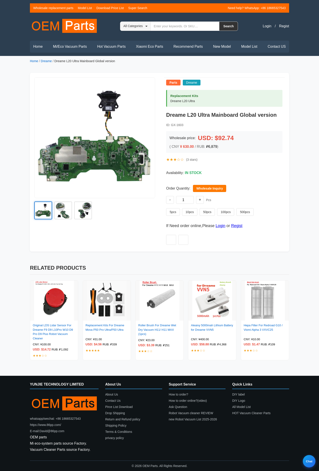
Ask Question (178, 407)
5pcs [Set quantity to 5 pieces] (173, 212)
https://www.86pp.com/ (45, 425)
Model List (85, 8)
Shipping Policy (115, 425)
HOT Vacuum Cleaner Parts (251, 413)
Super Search (137, 8)
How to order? (178, 394)
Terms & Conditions (118, 431)
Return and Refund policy (122, 419)
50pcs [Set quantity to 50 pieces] (207, 212)
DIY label (238, 394)
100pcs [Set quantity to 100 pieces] (226, 212)
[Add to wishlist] (171, 240)
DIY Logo (238, 400)
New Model (222, 46)
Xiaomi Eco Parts (149, 46)
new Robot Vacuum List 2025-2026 (193, 419)
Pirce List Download (119, 407)
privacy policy (114, 438)
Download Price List (110, 8)
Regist (284, 26)
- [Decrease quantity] (170, 200)
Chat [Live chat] (309, 461)
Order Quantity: (178, 188)
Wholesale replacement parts (53, 8)
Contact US (277, 46)
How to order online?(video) (188, 400)
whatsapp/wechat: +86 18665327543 (55, 418)
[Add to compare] (183, 240)
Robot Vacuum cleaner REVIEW (191, 413)
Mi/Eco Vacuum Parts (70, 46)
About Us (111, 394)
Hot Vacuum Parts (111, 46)
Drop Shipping (115, 413)
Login (267, 26)
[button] (95, 137)
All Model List (241, 407)
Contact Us (113, 400)
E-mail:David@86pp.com (47, 431)
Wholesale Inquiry (209, 188)
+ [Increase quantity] (200, 200)
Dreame (46, 61)
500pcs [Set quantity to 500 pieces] (245, 212)
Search (228, 26)
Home (38, 46)
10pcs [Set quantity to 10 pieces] (190, 212)
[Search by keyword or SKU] (185, 26)
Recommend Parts (188, 46)
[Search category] (135, 26)
